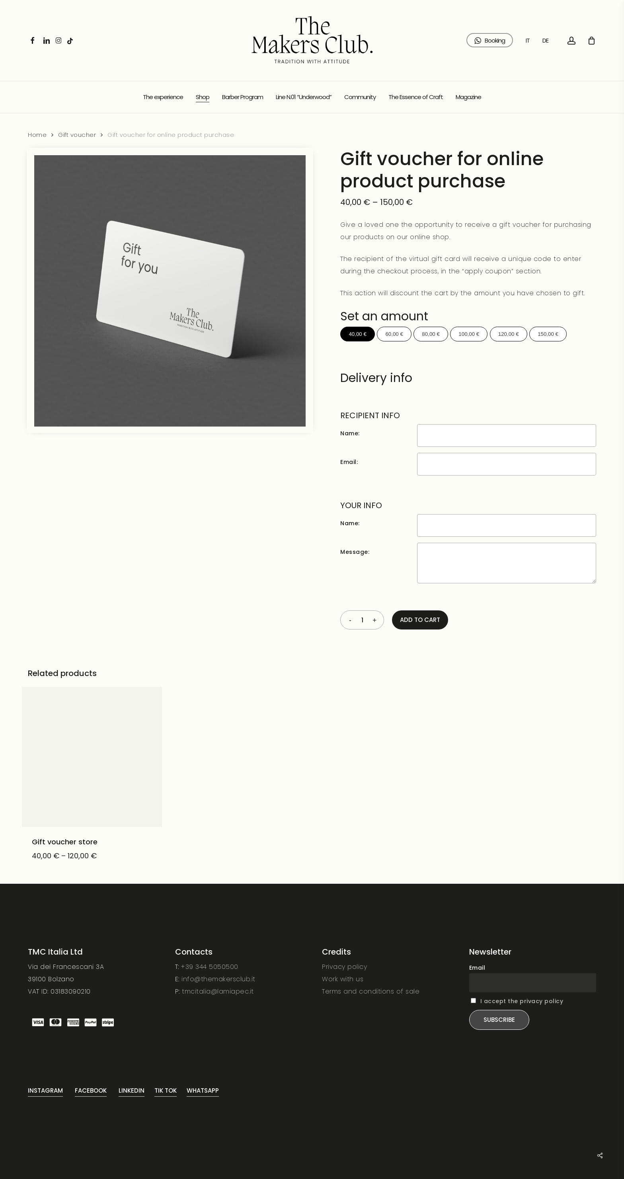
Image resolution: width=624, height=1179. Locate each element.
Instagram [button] (45, 1090)
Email (477, 968)
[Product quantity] (362, 620)
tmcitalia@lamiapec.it (218, 991)
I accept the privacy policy (522, 1001)
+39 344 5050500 (209, 966)
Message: (354, 552)
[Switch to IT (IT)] (528, 40)
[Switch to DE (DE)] (545, 40)
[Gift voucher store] (92, 757)
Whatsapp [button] (203, 1090)
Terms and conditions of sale (370, 991)
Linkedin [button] (131, 1090)
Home (37, 135)
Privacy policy (344, 966)
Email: (349, 462)
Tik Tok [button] (165, 1090)
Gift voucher (77, 135)
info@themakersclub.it (218, 979)
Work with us (342, 979)
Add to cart (420, 620)
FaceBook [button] (91, 1090)
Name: (350, 433)
